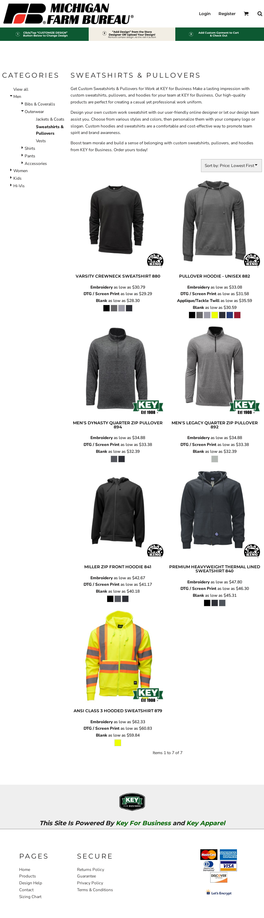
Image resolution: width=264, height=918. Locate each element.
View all (20, 89)
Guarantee (86, 876)
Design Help (30, 883)
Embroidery (101, 287)
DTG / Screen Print (102, 293)
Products (27, 876)
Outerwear (34, 111)
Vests (41, 141)
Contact (26, 890)
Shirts (30, 148)
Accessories (36, 163)
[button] (246, 13)
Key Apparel (205, 823)
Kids (17, 178)
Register (227, 13)
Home (24, 869)
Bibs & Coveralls (40, 104)
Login (205, 13)
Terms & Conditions (95, 890)
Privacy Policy (90, 883)
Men (17, 96)
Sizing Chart (30, 896)
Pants (30, 156)
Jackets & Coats (50, 119)
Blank (101, 300)
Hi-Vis (19, 186)
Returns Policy (90, 869)
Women (20, 170)
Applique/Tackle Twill (198, 300)
